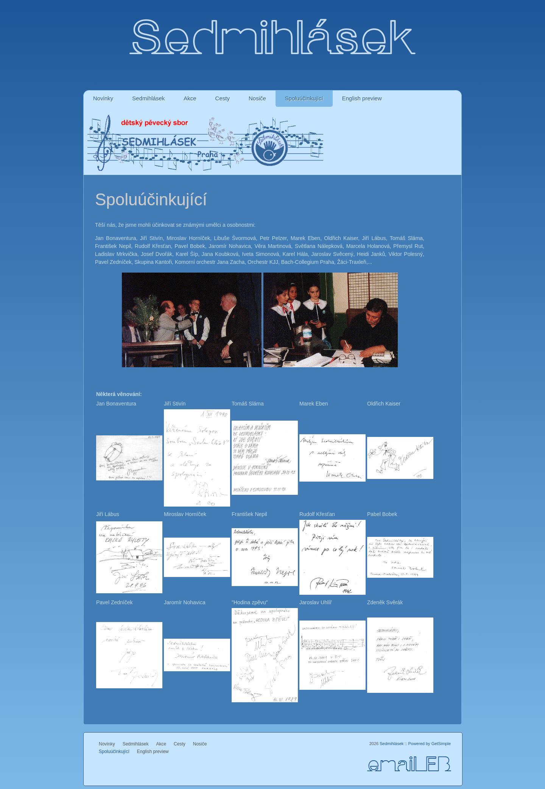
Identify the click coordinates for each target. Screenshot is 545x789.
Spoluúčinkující (304, 98)
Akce (190, 98)
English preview (362, 98)
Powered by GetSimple (429, 743)
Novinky (103, 98)
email (396, 765)
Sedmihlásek (148, 98)
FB (438, 765)
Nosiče (257, 98)
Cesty (222, 98)
